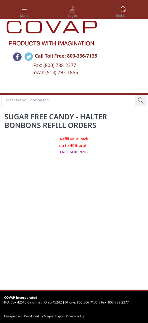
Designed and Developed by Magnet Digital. (35, 316)
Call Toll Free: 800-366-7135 (66, 56)
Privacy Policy (75, 316)
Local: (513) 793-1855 (54, 72)
